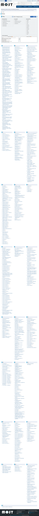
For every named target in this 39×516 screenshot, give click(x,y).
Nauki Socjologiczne (30, 343)
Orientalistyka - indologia (6, 378)
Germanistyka (17, 211)
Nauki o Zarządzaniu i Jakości (31, 338)
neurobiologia (29, 345)
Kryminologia (29, 274)
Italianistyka (4, 309)
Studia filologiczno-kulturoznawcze (17, 445)
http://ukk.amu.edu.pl (21, 513)
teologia (28, 430)
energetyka (29, 159)
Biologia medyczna (30, 68)
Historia (29, 188)
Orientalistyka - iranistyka (6, 379)
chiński (27, 22)
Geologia (16, 203)
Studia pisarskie (17, 447)
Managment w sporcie (18, 322)
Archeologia (17, 71)
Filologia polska (5, 213)
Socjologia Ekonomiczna (18, 428)
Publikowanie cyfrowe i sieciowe (20, 411)
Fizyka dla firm (4, 241)
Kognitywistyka (30, 249)
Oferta (25, 6)
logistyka (4, 331)
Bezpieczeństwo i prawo (31, 50)
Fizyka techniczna (5, 243)
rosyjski (28, 31)
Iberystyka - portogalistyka (6, 249)
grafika (16, 218)
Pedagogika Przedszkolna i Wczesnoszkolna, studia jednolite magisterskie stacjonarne (19, 414)
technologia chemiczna (31, 424)
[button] (1, 0)
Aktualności (19, 6)
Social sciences (17, 426)
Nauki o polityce (30, 334)
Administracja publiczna (19, 48)
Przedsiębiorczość (18, 404)
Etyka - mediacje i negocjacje (31, 175)
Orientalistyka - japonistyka (6, 380)
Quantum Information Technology (30, 364)
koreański (28, 28)
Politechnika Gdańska (10, 39)
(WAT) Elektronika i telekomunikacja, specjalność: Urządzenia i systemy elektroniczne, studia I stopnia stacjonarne (6, 111)
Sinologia (16, 423)
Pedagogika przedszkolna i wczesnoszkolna (18, 371)
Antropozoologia (17, 69)
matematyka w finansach (19, 328)
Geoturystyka (17, 210)
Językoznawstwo (18, 255)
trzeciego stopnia (5, 24)
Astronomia (17, 87)
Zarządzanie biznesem (31, 472)
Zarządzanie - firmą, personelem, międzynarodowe (32, 469)
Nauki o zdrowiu (30, 339)
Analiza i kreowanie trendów (19, 59)
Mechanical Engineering (19, 329)
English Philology (30, 162)
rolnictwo (4, 437)
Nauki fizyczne (29, 326)
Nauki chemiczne (30, 325)
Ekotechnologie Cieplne (31, 152)
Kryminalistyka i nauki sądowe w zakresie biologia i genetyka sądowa (32, 269)
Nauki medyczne (30, 327)
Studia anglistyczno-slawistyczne (18, 438)
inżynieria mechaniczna (6, 297)
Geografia (17, 190)
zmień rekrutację (30, 9)
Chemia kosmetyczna (5, 134)
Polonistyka (17, 386)
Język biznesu (17, 249)
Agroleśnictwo (17, 49)
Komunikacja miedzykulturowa (32, 254)
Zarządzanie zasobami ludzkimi (32, 496)
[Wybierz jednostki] (19, 38)
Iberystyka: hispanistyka (6, 250)
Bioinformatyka (29, 65)
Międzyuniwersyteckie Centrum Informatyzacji (16, 515)
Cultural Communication (6, 145)
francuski (28, 24)
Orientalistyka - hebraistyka (6, 377)
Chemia (4, 133)
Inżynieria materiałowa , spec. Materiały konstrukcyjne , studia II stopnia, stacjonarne (7, 313)
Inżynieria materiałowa (6, 295)
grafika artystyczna (18, 219)
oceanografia (4, 363)
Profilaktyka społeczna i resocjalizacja (18, 401)
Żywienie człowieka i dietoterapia (7, 506)
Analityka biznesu (18, 53)
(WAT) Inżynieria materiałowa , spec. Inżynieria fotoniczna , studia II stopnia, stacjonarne (7, 121)
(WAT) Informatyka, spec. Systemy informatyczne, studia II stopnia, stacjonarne (7, 118)
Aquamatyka (17, 70)
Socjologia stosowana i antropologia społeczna (18, 430)
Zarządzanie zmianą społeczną (32, 497)
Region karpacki (5, 428)
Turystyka (29, 434)
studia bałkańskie (18, 441)
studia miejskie (17, 446)
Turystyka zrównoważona (31, 440)
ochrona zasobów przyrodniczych (5, 369)
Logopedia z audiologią (6, 337)
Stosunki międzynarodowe (19, 434)
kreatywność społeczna (31, 266)
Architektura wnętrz (18, 78)
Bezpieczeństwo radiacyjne (31, 58)
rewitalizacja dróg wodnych (6, 434)
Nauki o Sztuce (29, 337)
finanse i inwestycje (5, 237)
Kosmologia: (29, 263)
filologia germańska (5, 196)
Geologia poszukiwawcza (19, 204)
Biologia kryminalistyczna (31, 67)
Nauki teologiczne (30, 344)
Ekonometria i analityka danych (32, 147)
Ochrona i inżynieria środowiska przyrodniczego (7, 366)
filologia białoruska (5, 191)
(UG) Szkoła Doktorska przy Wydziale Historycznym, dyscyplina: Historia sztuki (6, 50)
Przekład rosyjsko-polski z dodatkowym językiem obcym (19, 407)
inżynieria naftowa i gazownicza (7, 301)
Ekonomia (29, 148)
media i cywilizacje (18, 336)
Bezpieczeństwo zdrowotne (31, 60)
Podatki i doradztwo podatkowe (20, 378)
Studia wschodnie (18, 451)
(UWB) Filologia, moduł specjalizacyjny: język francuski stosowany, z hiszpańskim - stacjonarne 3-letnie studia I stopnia (6, 76)
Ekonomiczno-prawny (30, 151)
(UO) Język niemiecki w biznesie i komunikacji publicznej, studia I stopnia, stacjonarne (7, 69)
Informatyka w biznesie (6, 272)
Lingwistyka (4, 319)
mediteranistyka (17, 337)
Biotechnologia (30, 71)
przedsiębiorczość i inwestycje (19, 405)
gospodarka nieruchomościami (19, 214)
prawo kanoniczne (18, 392)
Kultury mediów (30, 285)
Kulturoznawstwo (30, 280)
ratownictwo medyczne (6, 427)
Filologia (4, 188)
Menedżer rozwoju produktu (19, 340)
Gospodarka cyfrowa (18, 213)
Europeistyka (29, 176)
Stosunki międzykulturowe (19, 433)
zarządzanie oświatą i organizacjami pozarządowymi (32, 486)
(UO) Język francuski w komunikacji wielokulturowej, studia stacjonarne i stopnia (7, 66)
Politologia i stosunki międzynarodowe (18, 381)
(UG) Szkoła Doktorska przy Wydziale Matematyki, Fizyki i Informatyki (6, 52)
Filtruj (31, 16)
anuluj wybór (34, 9)
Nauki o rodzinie (30, 336)
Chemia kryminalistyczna (6, 135)
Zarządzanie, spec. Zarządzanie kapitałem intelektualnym (31, 492)
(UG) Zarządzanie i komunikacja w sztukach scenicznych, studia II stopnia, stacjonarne (7, 57)
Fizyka (3, 240)
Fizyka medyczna (5, 242)
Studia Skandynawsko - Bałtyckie (18, 450)
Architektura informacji (18, 74)
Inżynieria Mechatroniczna (6, 299)
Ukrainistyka (4, 465)
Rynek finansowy (5, 442)
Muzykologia (17, 359)
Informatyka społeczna (6, 266)
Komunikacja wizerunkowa (31, 257)
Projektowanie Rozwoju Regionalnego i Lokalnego (19, 403)
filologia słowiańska (5, 223)
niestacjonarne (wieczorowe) (18, 21)
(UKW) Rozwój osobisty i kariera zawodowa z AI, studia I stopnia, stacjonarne (6, 60)
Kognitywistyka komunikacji (31, 250)
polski (27, 30)
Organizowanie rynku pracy (6, 374)
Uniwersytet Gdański (10, 40)
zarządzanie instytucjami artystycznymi (30, 479)
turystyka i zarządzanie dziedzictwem (30, 438)
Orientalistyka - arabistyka (6, 376)
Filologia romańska (5, 215)
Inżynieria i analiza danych (6, 288)
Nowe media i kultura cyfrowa (32, 347)
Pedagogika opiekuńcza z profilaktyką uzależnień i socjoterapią (18, 366)
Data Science (17, 133)
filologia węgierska (5, 226)
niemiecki (28, 29)
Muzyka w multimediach (19, 358)
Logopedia (4, 335)
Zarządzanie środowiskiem (31, 493)
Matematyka (17, 324)
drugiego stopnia (5, 22)
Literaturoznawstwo (5, 329)
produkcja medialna (18, 395)
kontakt (30, 513)
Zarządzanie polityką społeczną (32, 488)
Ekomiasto (29, 146)
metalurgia (17, 341)
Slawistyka (17, 425)
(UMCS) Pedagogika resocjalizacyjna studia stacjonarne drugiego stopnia (6, 63)
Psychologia (17, 409)
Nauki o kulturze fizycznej (31, 332)
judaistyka (17, 256)
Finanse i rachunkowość (6, 238)
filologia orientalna (5, 211)
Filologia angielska (5, 189)
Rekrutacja (36, 6)
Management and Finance (19, 319)
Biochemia (29, 61)
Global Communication (18, 212)
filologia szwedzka (5, 224)
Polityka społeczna (18, 385)
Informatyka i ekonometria (6, 265)
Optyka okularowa (5, 373)
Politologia (17, 379)
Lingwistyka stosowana (6, 324)
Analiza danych (17, 58)
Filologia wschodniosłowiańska (7, 228)
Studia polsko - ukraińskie (19, 448)
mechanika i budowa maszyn (19, 330)
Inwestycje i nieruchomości (6, 279)
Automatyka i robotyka (18, 89)
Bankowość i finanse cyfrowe (31, 48)
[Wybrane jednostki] (29, 39)
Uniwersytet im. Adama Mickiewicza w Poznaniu (10, 41)
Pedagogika (17, 363)
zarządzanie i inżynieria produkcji (30, 476)
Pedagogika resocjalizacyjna (19, 372)
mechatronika (17, 333)
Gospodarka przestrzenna (19, 215)
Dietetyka (16, 135)
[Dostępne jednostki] (10, 40)
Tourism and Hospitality (31, 431)
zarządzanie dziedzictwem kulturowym (31, 474)
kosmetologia (29, 262)
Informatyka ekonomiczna (6, 261)
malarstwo (17, 318)
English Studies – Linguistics (31, 165)
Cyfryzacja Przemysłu (5, 149)
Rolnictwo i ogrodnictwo (6, 438)
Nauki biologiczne (30, 324)
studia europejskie (18, 443)
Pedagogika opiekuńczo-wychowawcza (18, 369)
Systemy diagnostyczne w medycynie (18, 453)
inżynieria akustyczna (5, 280)
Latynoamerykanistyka (6, 318)
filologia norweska (5, 210)
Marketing (17, 323)
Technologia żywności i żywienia (32, 425)
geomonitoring (17, 206)
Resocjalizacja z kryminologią (7, 431)
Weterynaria (17, 465)
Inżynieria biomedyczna (6, 282)
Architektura (17, 73)
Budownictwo (29, 76)
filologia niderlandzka (5, 209)
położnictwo (17, 387)
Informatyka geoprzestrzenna (7, 262)
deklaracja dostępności (32, 512)
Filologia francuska (5, 195)
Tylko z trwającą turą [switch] (16, 16)
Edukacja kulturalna (30, 139)
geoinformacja (17, 199)
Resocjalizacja (4, 430)
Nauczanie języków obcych (31, 319)
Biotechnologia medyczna (31, 72)
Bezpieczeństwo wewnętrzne (32, 59)
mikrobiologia (17, 353)
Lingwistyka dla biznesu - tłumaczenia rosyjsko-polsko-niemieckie (6, 322)
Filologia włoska (5, 227)
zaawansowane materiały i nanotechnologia (31, 466)
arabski (27, 21)
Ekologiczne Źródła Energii (31, 145)
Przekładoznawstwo (18, 408)
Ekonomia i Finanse (30, 149)
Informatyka (4, 259)
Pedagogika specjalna (18, 373)
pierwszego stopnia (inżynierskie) (6, 21)
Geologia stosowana (18, 205)
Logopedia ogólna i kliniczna (6, 336)
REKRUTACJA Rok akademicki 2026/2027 (21, 4)
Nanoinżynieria (29, 318)
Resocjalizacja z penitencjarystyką (5, 433)
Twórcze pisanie (30, 441)
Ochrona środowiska (5, 367)
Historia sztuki (29, 189)
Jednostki (30, 6)
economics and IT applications (32, 133)
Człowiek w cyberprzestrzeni (6, 150)
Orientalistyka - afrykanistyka (7, 375)
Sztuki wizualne (17, 461)
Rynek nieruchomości (5, 443)
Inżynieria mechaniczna (6, 298)
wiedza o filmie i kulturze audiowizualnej (18, 467)
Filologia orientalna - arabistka (7, 212)
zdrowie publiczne (30, 500)
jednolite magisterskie (5, 23)
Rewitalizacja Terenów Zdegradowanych (5, 436)
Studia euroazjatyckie (18, 442)
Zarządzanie (29, 467)
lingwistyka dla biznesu (6, 320)
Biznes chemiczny (30, 73)
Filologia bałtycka (5, 190)
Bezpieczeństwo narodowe (31, 55)
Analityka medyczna (18, 57)
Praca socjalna (17, 388)
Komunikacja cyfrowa (30, 251)
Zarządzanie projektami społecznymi (30, 490)
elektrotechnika (29, 158)
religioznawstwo (5, 429)
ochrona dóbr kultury (5, 364)
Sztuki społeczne (17, 460)
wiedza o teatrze (17, 468)
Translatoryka (29, 432)
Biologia (29, 66)
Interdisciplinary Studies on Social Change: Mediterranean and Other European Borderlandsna (7, 274)
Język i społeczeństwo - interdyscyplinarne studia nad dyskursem (19, 251)
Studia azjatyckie (17, 440)
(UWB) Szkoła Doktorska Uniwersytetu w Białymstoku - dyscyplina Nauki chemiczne (6, 72)
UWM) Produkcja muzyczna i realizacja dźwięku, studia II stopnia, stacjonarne (6, 469)
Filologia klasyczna (5, 204)
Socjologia (17, 427)
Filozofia (4, 229)
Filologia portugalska (5, 214)
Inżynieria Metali (5, 300)
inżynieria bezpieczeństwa (6, 281)
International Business (6, 278)
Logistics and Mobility (5, 330)
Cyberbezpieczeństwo (5, 146)
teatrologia (29, 423)
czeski (27, 23)
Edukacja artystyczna (30, 134)
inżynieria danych (5, 284)
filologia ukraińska (5, 225)
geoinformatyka (17, 200)
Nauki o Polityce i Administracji (32, 335)
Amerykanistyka (17, 52)
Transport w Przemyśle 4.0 (31, 433)
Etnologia (29, 170)
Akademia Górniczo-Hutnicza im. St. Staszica (10, 38)
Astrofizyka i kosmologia (18, 86)
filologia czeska (4, 194)
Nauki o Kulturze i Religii (31, 333)
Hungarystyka (29, 190)
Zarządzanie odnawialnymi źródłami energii (31, 484)
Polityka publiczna (18, 384)
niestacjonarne (16, 23)
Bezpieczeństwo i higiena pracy (32, 49)
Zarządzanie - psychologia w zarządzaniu (31, 471)
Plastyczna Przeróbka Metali (19, 377)
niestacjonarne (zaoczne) (17, 22)
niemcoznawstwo (30, 346)
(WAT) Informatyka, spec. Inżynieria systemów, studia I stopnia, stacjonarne (7, 115)
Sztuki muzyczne (17, 457)
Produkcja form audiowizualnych (17, 394)
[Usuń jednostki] (19, 39)
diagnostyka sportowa (18, 134)
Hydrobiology (29, 191)
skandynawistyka (17, 424)
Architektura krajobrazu (18, 75)
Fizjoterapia (4, 239)
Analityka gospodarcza (18, 54)
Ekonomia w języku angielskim (32, 150)
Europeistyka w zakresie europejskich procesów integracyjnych (30, 180)
